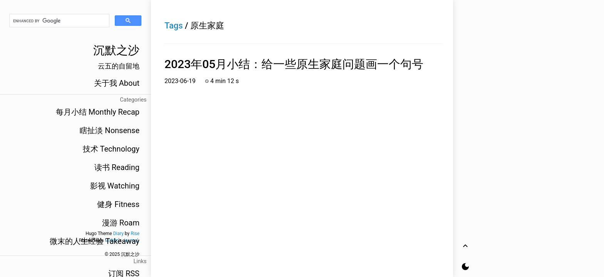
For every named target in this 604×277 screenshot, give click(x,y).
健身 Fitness (118, 204)
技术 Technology (111, 149)
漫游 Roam (120, 222)
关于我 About (116, 83)
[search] (59, 20)
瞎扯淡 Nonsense (109, 130)
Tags (173, 25)
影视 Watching (114, 185)
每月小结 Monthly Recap (97, 112)
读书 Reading (116, 167)
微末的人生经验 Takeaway (94, 241)
